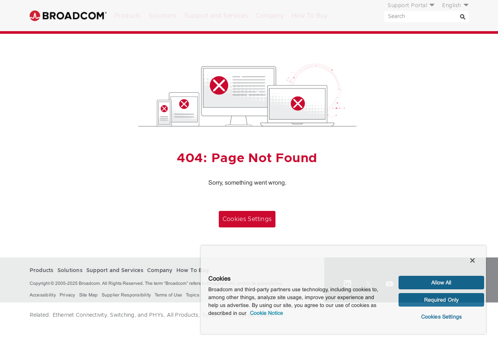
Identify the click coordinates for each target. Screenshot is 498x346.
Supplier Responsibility (126, 295)
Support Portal (407, 5)
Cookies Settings (247, 219)
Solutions (163, 16)
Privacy (67, 295)
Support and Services (216, 16)
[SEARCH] (426, 16)
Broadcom (68, 15)
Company (270, 16)
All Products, (183, 315)
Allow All (441, 283)
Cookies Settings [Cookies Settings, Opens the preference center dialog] (441, 317)
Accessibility (43, 295)
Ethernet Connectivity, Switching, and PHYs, (109, 315)
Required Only (441, 300)
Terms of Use (168, 295)
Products (127, 16)
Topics (192, 295)
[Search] (463, 16)
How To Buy (310, 16)
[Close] (472, 260)
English (451, 5)
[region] (343, 289)
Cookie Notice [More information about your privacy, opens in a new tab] (266, 313)
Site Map (88, 295)
